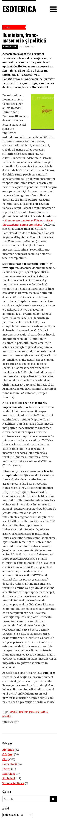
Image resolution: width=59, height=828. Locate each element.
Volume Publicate (13, 783)
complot (13, 712)
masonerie (34, 712)
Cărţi (5, 759)
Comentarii (9, 764)
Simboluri (8, 778)
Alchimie (8, 749)
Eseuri (7, 27)
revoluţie (6, 716)
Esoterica (19, 8)
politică (44, 712)
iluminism (23, 712)
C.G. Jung (7, 754)
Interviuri (8, 773)
